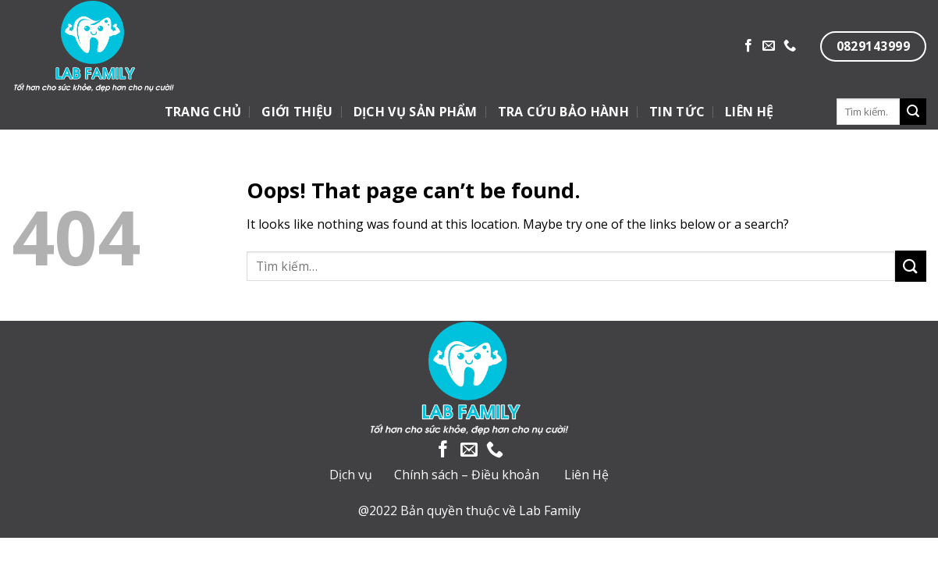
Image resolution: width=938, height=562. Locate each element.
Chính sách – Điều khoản (466, 474)
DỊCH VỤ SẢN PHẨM (416, 111)
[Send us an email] (768, 46)
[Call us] (789, 46)
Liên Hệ (586, 474)
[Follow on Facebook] (748, 46)
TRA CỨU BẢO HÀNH (563, 111)
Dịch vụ (350, 474)
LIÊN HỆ (749, 111)
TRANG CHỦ (203, 111)
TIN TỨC (677, 111)
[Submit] (913, 111)
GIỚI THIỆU (296, 111)
